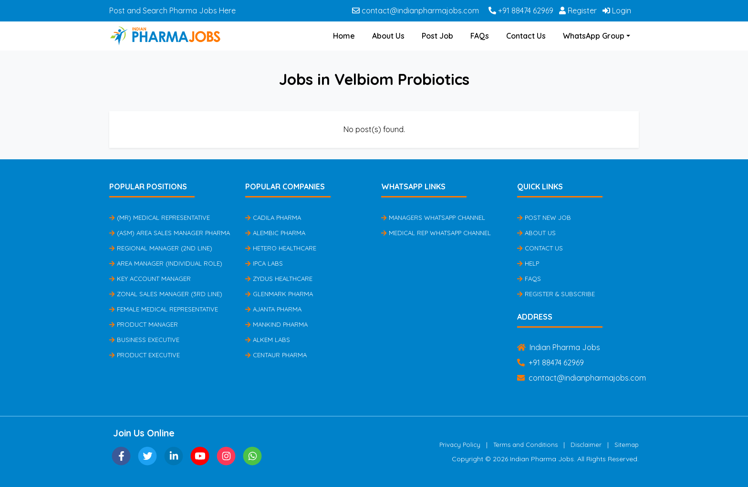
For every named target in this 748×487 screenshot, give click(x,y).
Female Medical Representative (163, 309)
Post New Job (544, 217)
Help (528, 263)
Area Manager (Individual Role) (165, 263)
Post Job (437, 36)
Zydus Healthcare (278, 278)
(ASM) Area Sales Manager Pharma (169, 233)
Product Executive (144, 355)
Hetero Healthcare (280, 248)
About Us (388, 36)
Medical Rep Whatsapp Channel (436, 233)
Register (578, 10)
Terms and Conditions (525, 444)
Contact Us (526, 36)
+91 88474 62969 (520, 10)
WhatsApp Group (593, 36)
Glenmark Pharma (279, 294)
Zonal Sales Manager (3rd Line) (165, 294)
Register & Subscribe (556, 294)
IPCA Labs (264, 263)
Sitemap (626, 444)
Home (344, 36)
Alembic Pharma (275, 233)
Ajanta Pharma (273, 309)
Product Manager (143, 324)
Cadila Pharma (273, 217)
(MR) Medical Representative (159, 217)
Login (617, 10)
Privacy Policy (459, 444)
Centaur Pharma (276, 355)
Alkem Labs (267, 339)
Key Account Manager (150, 278)
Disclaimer (586, 444)
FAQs (479, 36)
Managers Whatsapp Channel (433, 217)
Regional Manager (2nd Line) (160, 248)
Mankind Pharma (276, 324)
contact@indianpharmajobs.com (415, 10)
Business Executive (144, 339)
